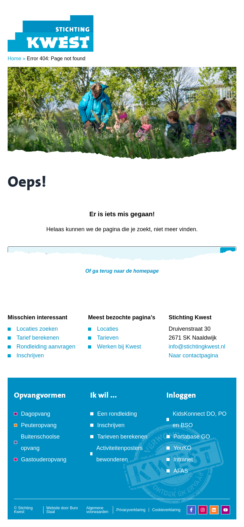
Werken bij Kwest (119, 346)
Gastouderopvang (43, 459)
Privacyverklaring (130, 510)
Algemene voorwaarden (97, 510)
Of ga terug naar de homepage (122, 271)
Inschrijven (30, 355)
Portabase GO (191, 436)
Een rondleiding (117, 414)
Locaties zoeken (37, 329)
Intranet (183, 459)
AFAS (180, 471)
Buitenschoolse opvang (40, 442)
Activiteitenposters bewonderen (119, 454)
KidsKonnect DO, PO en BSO (200, 419)
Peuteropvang (39, 425)
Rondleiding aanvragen (46, 346)
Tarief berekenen (38, 338)
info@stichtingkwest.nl (197, 346)
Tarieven (108, 338)
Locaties (107, 329)
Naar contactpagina (193, 355)
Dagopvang (35, 414)
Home (14, 58)
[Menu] (226, 42)
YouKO (182, 448)
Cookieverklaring (166, 510)
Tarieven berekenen (122, 436)
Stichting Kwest (23, 510)
